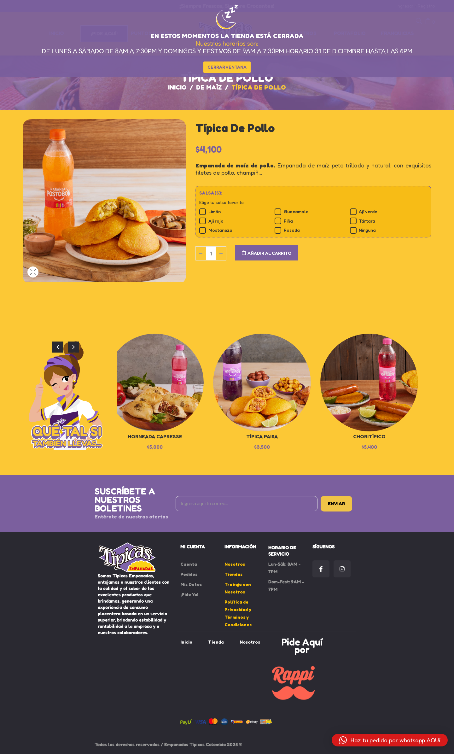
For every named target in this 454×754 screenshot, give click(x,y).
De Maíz (209, 87)
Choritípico (369, 436)
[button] (390, 740)
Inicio (177, 87)
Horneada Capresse (155, 436)
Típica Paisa (262, 436)
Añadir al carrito (269, 253)
